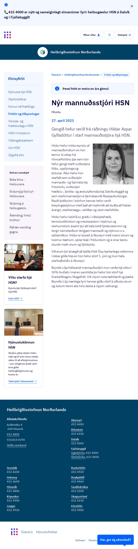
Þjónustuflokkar (46, 532)
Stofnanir (80, 540)
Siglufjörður (78, 452)
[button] (92, 35)
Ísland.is (27, 532)
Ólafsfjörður (78, 457)
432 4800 (13, 434)
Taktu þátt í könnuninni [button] (22, 381)
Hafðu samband (16, 445)
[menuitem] (23, 92)
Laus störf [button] (15, 298)
